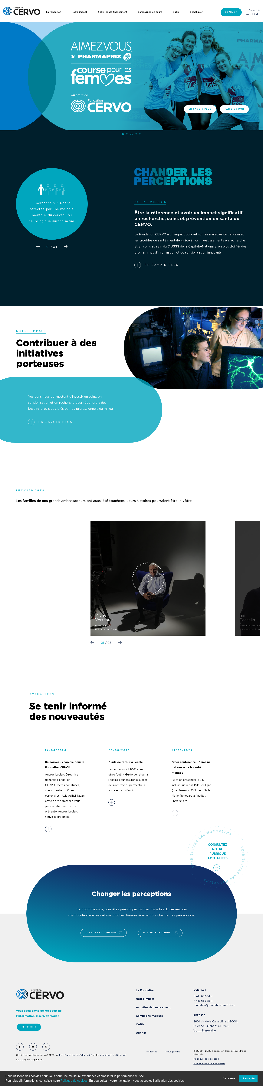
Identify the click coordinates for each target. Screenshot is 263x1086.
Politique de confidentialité (209, 1063)
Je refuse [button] (229, 1078)
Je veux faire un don (103, 933)
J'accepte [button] (248, 1078)
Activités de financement (153, 1007)
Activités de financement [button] (112, 12)
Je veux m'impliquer (160, 932)
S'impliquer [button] (196, 12)
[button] (186, 1081)
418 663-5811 (204, 1001)
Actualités (254, 10)
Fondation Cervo (22, 11)
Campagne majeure (149, 1016)
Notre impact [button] (79, 12)
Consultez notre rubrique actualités (217, 857)
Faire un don (234, 109)
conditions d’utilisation (113, 1055)
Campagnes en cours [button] (150, 12)
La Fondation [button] (53, 12)
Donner (231, 12)
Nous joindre (252, 14)
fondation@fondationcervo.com (214, 1005)
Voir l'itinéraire (204, 1031)
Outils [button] (176, 12)
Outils (140, 1024)
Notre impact (145, 999)
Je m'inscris (29, 1027)
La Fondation (145, 990)
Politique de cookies (74, 1080)
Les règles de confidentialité (75, 1055)
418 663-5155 (204, 996)
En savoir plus (200, 109)
